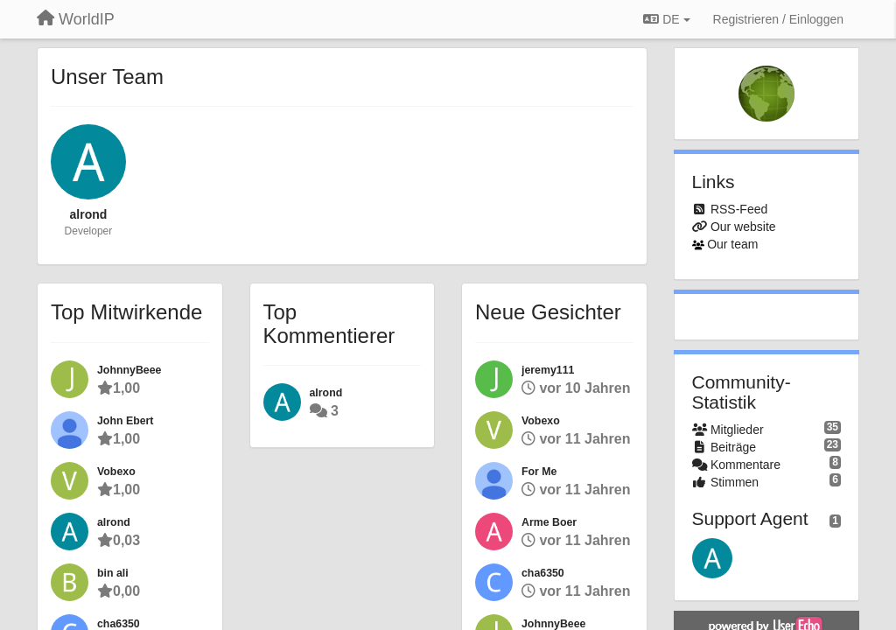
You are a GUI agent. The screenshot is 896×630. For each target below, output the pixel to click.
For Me (539, 472)
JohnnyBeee (129, 370)
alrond (89, 214)
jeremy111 (548, 370)
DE (666, 19)
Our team (732, 244)
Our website (743, 227)
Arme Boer (549, 522)
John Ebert (125, 421)
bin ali (113, 573)
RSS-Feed (738, 209)
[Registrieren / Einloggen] (778, 19)
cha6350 (118, 624)
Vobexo (116, 472)
